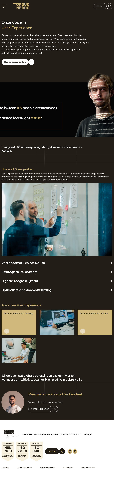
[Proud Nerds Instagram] (70, 451)
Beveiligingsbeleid (88, 467)
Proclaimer (6, 467)
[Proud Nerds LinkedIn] (75, 451)
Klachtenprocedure (47, 467)
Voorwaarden (68, 467)
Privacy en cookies (25, 467)
